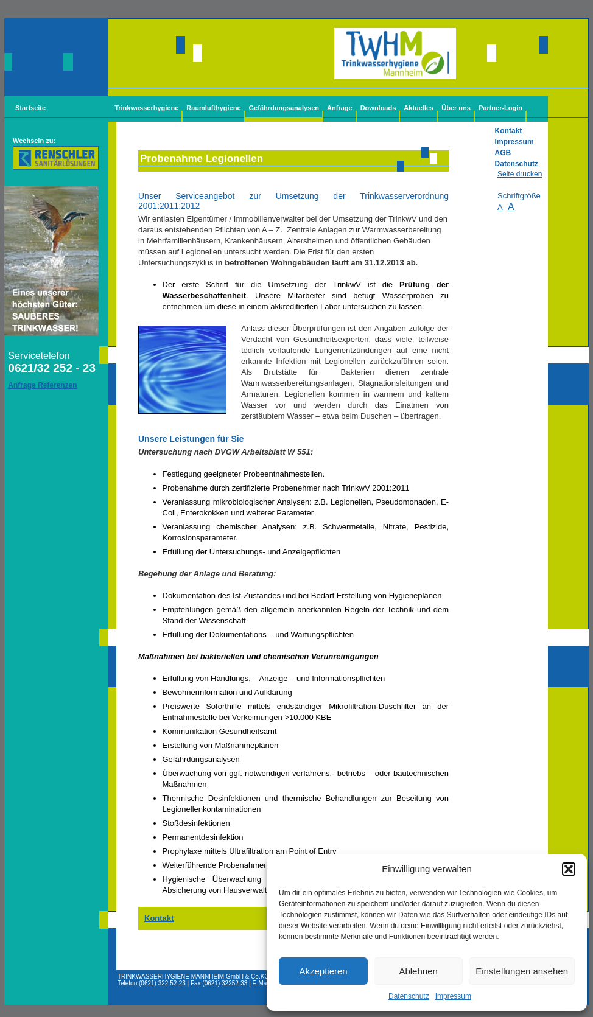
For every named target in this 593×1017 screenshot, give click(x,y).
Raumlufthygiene (213, 107)
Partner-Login (500, 107)
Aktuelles (418, 107)
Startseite (30, 107)
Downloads (378, 107)
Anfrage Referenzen (42, 385)
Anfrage (340, 107)
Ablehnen (418, 971)
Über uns (456, 107)
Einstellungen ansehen (521, 971)
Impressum (453, 996)
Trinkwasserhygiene (146, 107)
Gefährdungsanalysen (284, 107)
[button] (569, 869)
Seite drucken (519, 174)
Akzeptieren (323, 971)
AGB (503, 153)
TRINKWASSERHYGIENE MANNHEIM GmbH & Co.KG (193, 976)
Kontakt (508, 131)
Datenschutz (408, 996)
